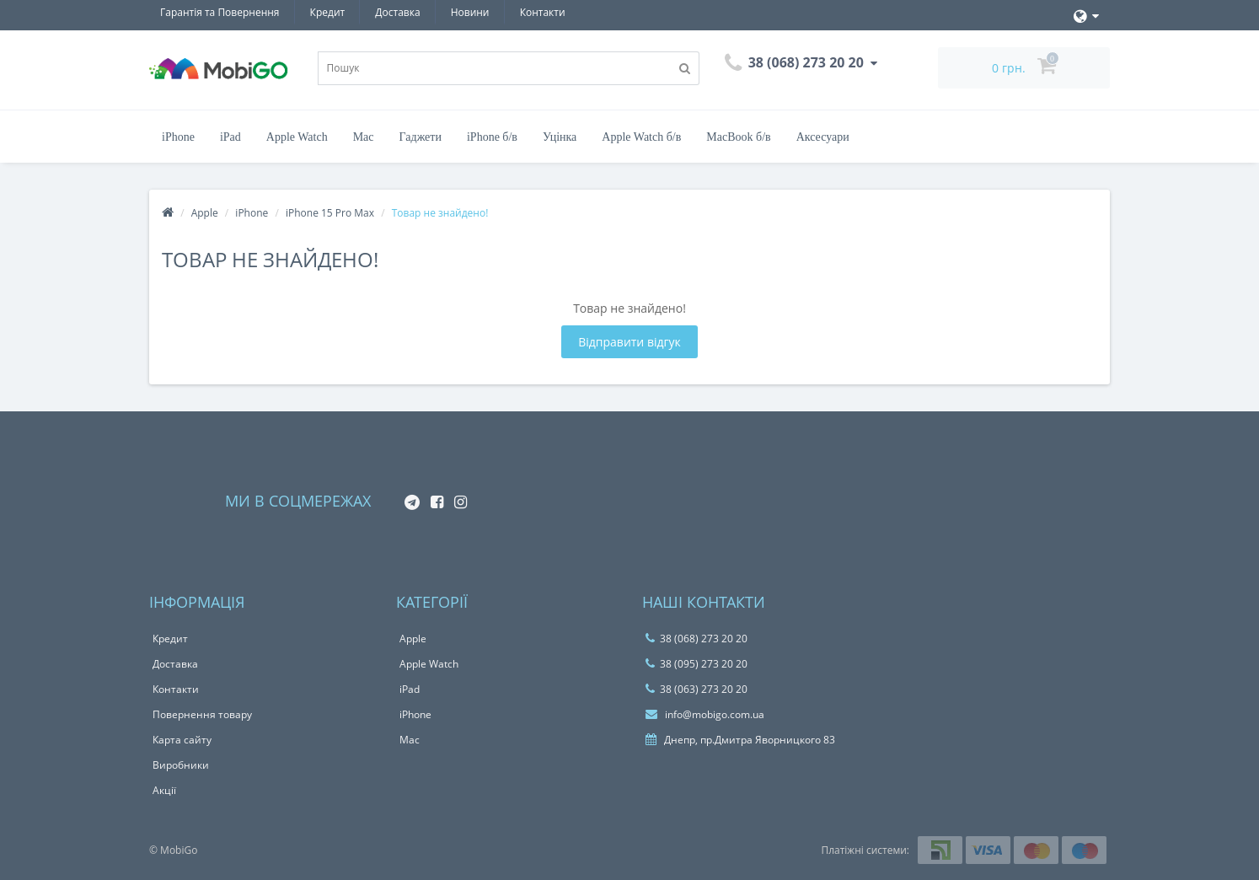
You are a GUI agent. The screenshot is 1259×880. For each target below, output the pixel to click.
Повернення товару (202, 714)
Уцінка (559, 137)
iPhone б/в (492, 137)
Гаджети (420, 137)
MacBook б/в (738, 137)
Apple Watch (297, 137)
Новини (470, 12)
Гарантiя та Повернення (219, 12)
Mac (363, 137)
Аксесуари (822, 137)
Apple (204, 213)
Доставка (397, 12)
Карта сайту (182, 739)
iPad (230, 137)
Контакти (542, 12)
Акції (164, 790)
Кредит (328, 12)
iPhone (178, 137)
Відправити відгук (629, 342)
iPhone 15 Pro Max (330, 213)
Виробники (181, 765)
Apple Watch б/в (641, 137)
